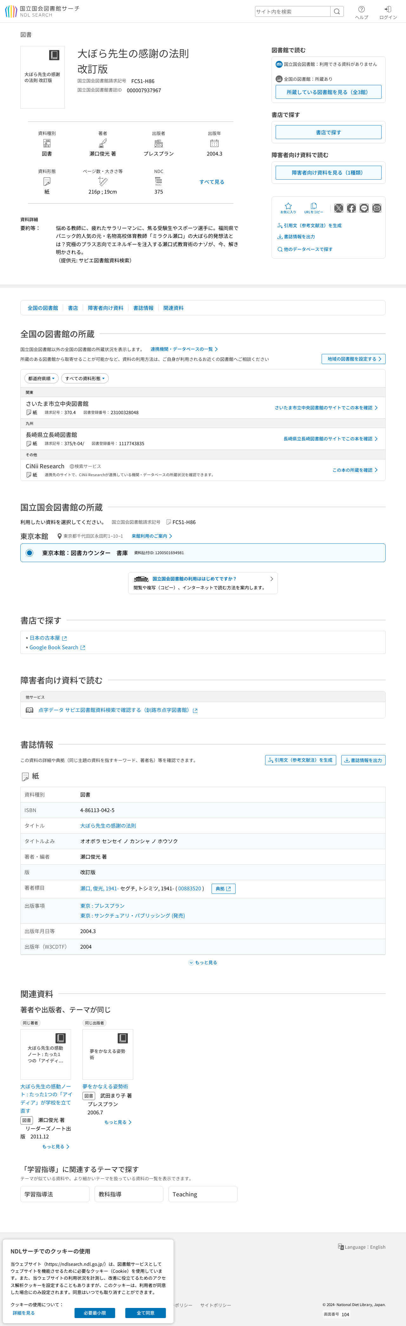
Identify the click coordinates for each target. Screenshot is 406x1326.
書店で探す (328, 132)
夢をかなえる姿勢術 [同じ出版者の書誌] (105, 1086)
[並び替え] (41, 378)
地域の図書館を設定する (356, 359)
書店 (73, 307)
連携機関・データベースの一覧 (185, 349)
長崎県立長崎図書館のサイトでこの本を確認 (332, 439)
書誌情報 (143, 307)
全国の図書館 (43, 307)
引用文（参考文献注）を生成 (309, 225)
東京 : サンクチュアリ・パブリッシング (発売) (132, 915)
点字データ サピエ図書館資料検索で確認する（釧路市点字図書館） (118, 710)
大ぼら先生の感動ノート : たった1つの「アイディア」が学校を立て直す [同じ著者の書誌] (46, 1098)
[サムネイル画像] (47, 1054)
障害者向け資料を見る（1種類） (329, 172)
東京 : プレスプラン (102, 905)
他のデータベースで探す (305, 249)
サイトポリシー (215, 1305)
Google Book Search (57, 647)
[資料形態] (85, 378)
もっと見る (57, 1146)
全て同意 (145, 1313)
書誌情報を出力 (296, 236)
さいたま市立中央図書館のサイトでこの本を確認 (327, 408)
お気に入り (288, 208)
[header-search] (299, 11)
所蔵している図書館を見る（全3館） (329, 92)
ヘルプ (361, 11)
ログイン (388, 11)
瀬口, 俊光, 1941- (99, 888)
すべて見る (212, 181)
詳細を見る (24, 1313)
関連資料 (173, 307)
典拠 (224, 888)
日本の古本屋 (48, 637)
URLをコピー (313, 208)
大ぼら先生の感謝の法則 (108, 825)
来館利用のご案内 (153, 536)
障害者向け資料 (105, 307)
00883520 (189, 888)
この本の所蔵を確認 (356, 470)
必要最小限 (95, 1313)
